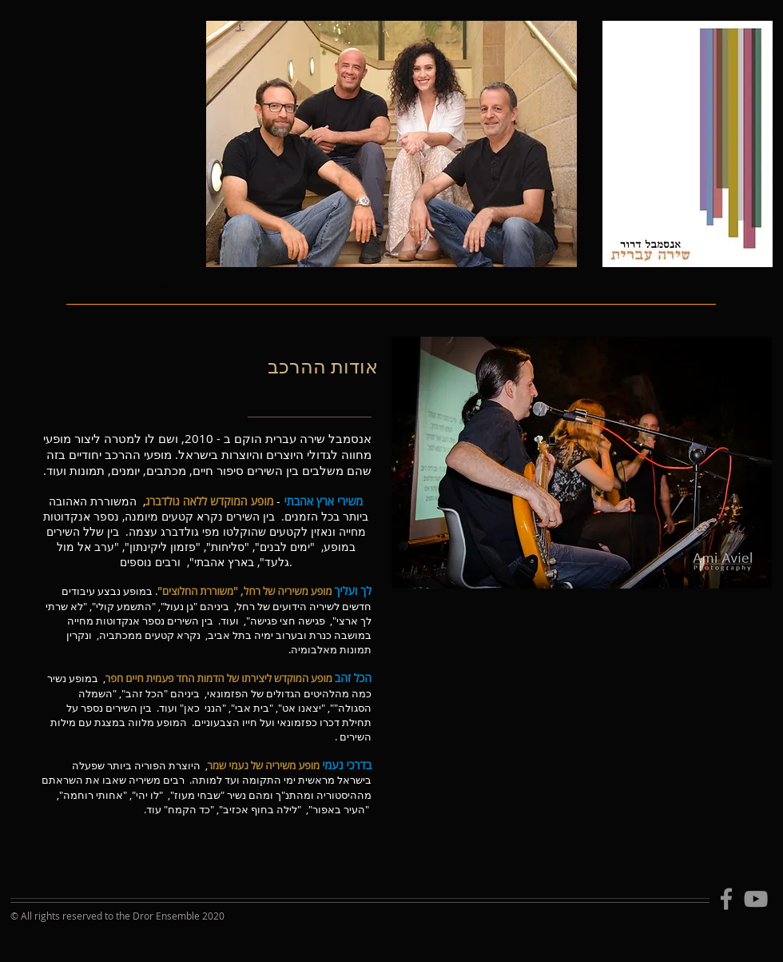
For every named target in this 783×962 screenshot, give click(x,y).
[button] (444, 293)
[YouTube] (755, 898)
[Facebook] (726, 898)
